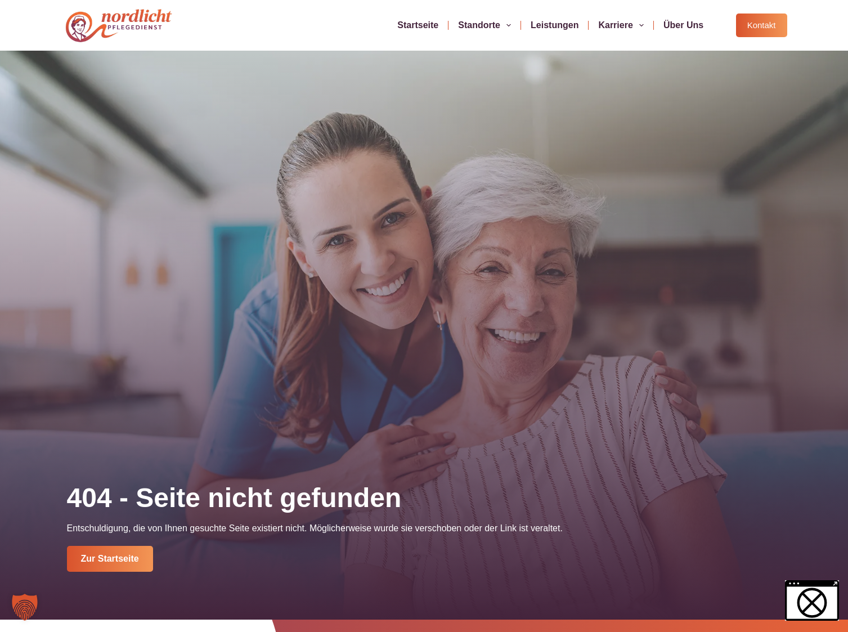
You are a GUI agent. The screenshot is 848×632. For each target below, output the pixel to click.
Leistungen (554, 25)
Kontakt (761, 25)
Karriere (623, 25)
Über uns (683, 25)
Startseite (417, 25)
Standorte (486, 25)
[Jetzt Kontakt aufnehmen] (110, 559)
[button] (25, 607)
